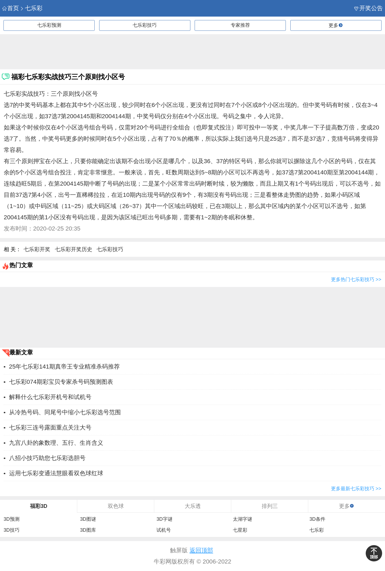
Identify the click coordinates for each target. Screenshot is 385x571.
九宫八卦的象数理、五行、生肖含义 (56, 442)
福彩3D (38, 506)
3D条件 (317, 519)
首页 (10, 8)
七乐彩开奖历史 (73, 249)
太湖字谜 (242, 519)
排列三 (270, 506)
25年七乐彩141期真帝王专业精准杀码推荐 (64, 366)
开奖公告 (368, 8)
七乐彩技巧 (145, 25)
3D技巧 (11, 530)
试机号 (163, 530)
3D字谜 (164, 519)
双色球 (116, 506)
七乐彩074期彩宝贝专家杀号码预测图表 (61, 381)
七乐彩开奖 (37, 249)
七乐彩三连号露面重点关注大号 (50, 427)
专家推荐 (240, 25)
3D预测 (11, 519)
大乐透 (193, 506)
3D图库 (88, 530)
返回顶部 (201, 550)
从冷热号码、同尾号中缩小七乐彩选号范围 (65, 412)
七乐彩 (31, 8)
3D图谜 (88, 519)
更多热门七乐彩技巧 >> (356, 279)
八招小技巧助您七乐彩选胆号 (47, 458)
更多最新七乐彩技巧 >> (356, 488)
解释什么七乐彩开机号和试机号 (50, 397)
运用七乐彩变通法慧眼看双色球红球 (56, 473)
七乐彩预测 (49, 25)
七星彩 (240, 530)
